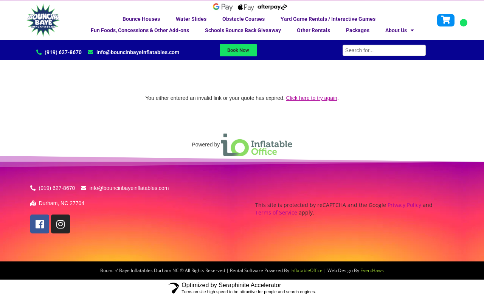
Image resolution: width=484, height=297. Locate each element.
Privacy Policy (404, 204)
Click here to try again (311, 98)
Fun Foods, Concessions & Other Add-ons (140, 30)
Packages (357, 30)
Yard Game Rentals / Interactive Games (328, 19)
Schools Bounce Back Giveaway (243, 30)
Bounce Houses (141, 19)
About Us (399, 30)
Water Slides (191, 19)
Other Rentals (313, 30)
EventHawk (372, 270)
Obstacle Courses (243, 19)
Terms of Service (276, 212)
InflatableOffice (306, 270)
